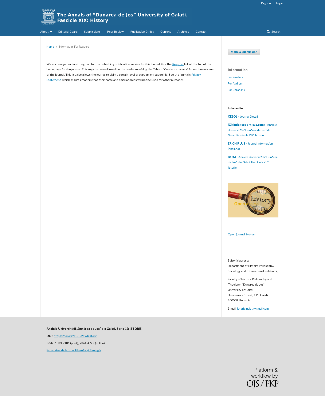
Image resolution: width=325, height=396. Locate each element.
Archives (183, 31)
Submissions (92, 31)
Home (50, 46)
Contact (201, 31)
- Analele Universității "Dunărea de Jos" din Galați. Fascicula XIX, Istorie (252, 130)
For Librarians (236, 89)
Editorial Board (68, 31)
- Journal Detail (243, 116)
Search (276, 31)
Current (165, 31)
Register (266, 3)
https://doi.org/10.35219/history (75, 336)
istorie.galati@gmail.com (253, 308)
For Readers (235, 77)
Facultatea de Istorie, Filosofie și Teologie (74, 350)
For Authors (235, 83)
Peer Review (115, 31)
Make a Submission (244, 52)
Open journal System (241, 234)
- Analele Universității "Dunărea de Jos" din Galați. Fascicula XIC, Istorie (253, 162)
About (44, 31)
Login (279, 3)
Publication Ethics (142, 31)
